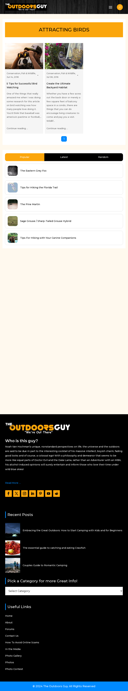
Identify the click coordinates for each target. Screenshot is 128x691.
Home (8, 616)
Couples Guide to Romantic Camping (45, 565)
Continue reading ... (17, 128)
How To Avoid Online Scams (22, 642)
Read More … (13, 482)
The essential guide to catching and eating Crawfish (54, 547)
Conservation (13, 73)
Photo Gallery (13, 656)
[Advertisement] (27, 328)
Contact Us (11, 636)
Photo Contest (14, 669)
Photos (9, 662)
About (8, 622)
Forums (9, 629)
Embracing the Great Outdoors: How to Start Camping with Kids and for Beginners (72, 530)
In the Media (12, 649)
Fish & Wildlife (28, 73)
